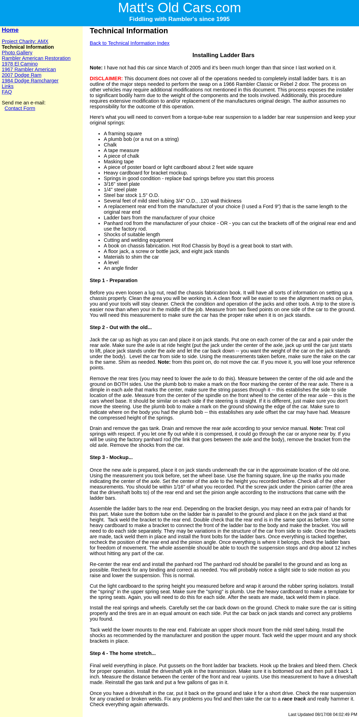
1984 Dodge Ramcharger (30, 80)
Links (8, 86)
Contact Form (20, 108)
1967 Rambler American (29, 69)
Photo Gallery (17, 52)
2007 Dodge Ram (21, 75)
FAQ (7, 92)
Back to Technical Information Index (130, 43)
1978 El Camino (20, 64)
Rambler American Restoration (36, 58)
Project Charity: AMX (25, 41)
